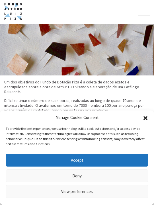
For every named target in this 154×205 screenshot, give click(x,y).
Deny (77, 176)
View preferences (77, 191)
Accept (77, 160)
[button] (145, 117)
